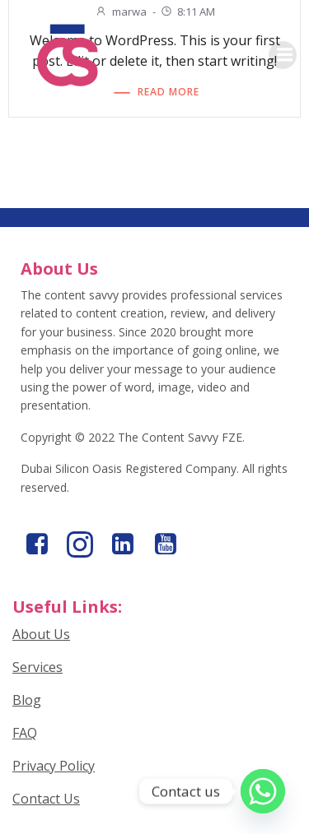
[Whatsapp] (263, 791)
